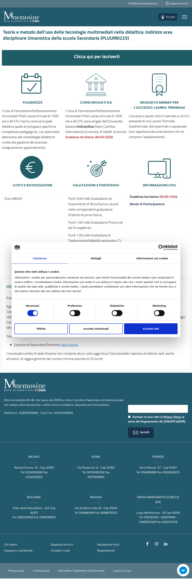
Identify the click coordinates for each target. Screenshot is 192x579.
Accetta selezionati (96, 328)
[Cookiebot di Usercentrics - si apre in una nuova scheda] (161, 247)
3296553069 (147, 522)
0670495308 (95, 473)
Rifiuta (41, 328)
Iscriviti (141, 433)
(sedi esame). (70, 344)
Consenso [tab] (39, 258)
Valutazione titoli (108, 545)
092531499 (168, 518)
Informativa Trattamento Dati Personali (81, 571)
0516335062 (25, 518)
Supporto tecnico (62, 545)
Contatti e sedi (60, 551)
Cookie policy (41, 571)
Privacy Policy (172, 417)
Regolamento (106, 551)
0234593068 (33, 473)
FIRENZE (158, 457)
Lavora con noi (122, 571)
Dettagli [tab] (96, 258)
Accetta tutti (151, 328)
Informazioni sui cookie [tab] (152, 258)
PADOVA (96, 497)
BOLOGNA (34, 497)
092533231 (151, 518)
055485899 (148, 473)
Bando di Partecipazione (147, 203)
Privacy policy (16, 571)
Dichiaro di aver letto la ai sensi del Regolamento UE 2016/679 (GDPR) (156, 420)
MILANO (34, 457)
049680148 (86, 513)
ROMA (96, 457)
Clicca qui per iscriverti (97, 56)
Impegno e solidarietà (18, 551)
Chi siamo (10, 545)
